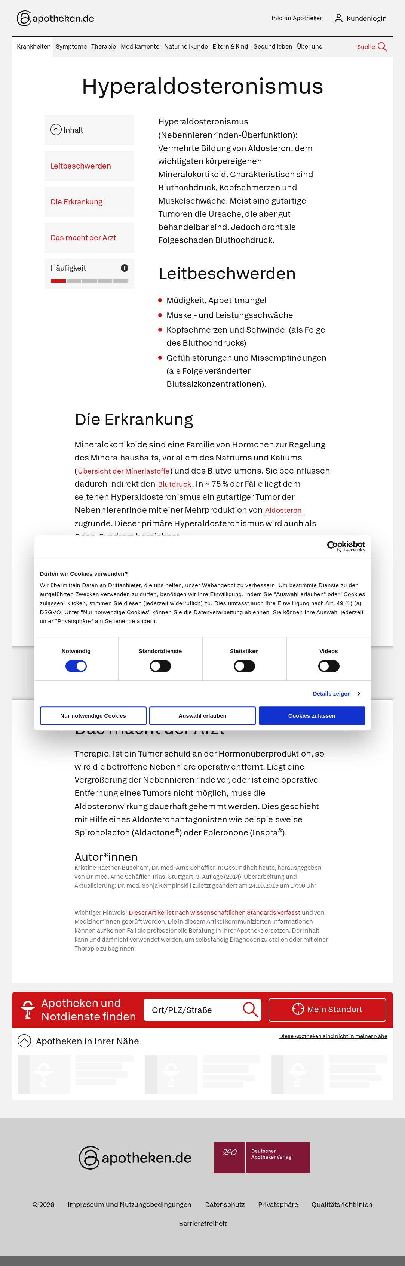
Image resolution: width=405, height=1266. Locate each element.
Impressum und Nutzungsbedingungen (129, 1214)
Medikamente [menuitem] (140, 46)
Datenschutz (225, 1214)
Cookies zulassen (311, 715)
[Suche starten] (251, 1019)
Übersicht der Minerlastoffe (131, 470)
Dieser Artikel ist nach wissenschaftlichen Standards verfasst (214, 923)
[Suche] (371, 47)
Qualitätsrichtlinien (342, 1214)
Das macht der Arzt (83, 238)
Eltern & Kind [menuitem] (230, 46)
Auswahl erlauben (202, 715)
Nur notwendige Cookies (93, 715)
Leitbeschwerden (80, 166)
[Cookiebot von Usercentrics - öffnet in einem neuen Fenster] (332, 546)
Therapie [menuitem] (103, 46)
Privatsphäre (278, 1214)
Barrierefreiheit (203, 1233)
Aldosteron (301, 510)
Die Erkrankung (76, 202)
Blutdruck (229, 483)
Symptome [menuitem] (71, 46)
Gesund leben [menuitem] (272, 46)
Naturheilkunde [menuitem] (186, 46)
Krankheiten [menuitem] (34, 46)
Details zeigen (332, 693)
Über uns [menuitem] (309, 46)
